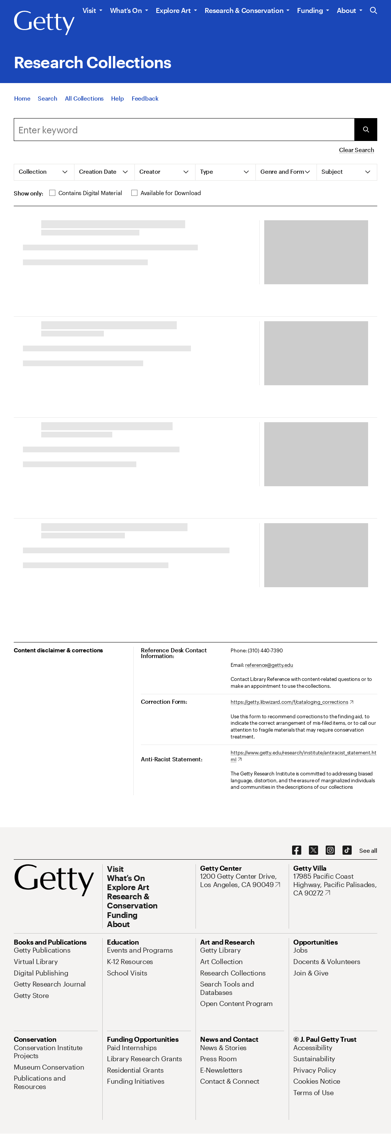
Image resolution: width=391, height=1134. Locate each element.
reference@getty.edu (269, 665)
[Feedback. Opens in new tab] (145, 98)
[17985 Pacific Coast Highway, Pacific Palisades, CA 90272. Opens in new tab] (335, 884)
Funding (310, 10)
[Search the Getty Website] (373, 11)
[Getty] (44, 23)
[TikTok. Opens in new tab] (347, 850)
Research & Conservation (244, 10)
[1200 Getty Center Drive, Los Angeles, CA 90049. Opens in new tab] (242, 880)
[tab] (44, 172)
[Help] (117, 98)
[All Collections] (84, 98)
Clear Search (356, 149)
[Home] (22, 98)
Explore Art (173, 10)
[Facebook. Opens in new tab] (296, 850)
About (346, 10)
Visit (89, 10)
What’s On (126, 10)
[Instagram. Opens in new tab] (330, 850)
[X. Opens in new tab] (313, 850)
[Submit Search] (365, 129)
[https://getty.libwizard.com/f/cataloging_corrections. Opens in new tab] (292, 702)
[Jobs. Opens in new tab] (300, 950)
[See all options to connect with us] (368, 851)
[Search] (47, 98)
